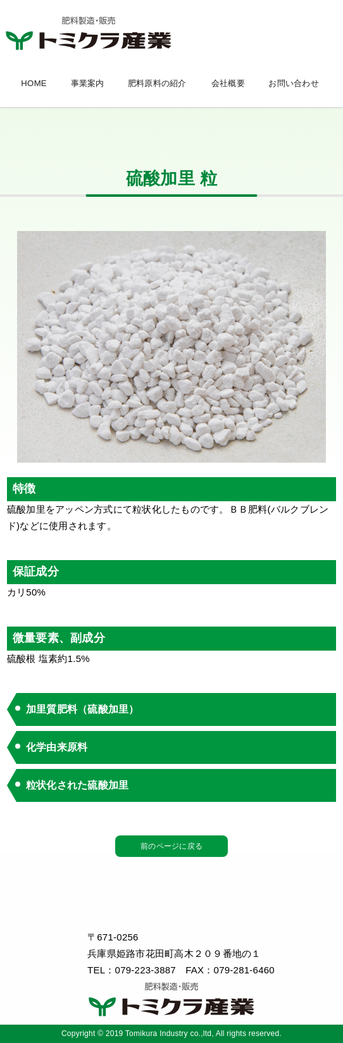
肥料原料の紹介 (157, 83)
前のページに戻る (171, 846)
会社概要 (228, 83)
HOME (34, 83)
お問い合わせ (293, 83)
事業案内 (87, 83)
